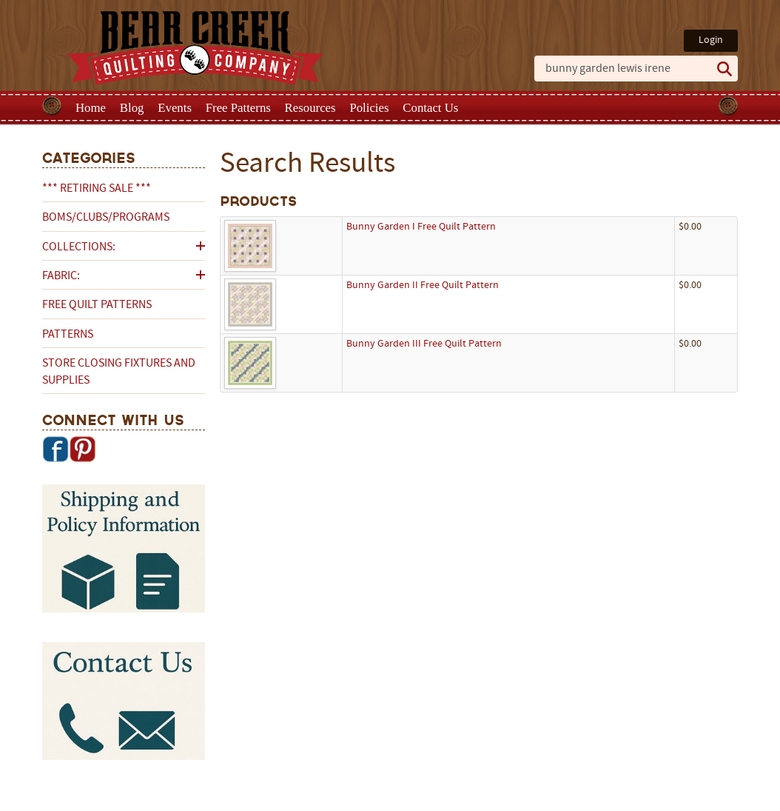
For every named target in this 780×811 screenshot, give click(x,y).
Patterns (67, 335)
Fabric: (61, 276)
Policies (369, 108)
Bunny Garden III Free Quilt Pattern (424, 344)
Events (175, 108)
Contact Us (430, 108)
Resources (310, 108)
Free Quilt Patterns (97, 305)
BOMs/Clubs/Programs (105, 218)
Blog (132, 108)
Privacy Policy (506, 798)
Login (711, 40)
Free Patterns (238, 108)
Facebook (55, 448)
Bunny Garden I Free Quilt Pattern (421, 227)
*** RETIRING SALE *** (96, 189)
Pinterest (82, 448)
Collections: (78, 247)
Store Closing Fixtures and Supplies (118, 372)
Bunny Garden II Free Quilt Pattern (422, 285)
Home (90, 108)
